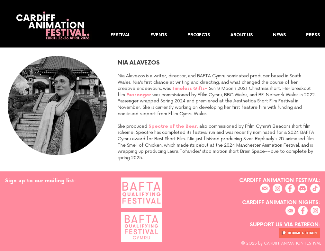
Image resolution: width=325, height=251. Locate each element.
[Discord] (302, 188)
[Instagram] (277, 188)
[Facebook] (290, 188)
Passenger (138, 95)
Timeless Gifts (188, 88)
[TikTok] (315, 188)
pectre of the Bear (174, 126)
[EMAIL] (265, 188)
